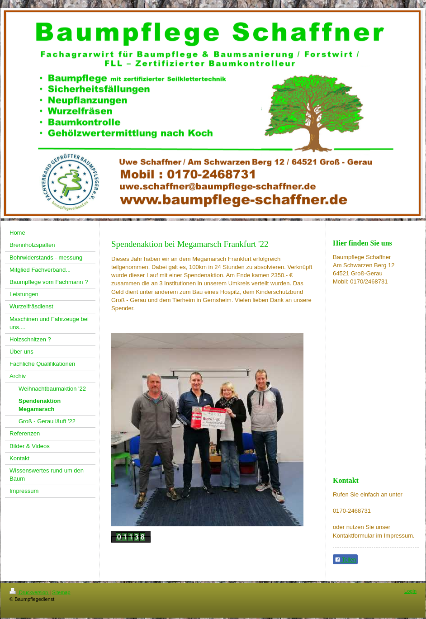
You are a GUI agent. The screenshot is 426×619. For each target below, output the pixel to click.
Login (410, 591)
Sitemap (61, 592)
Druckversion (29, 592)
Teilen (345, 560)
